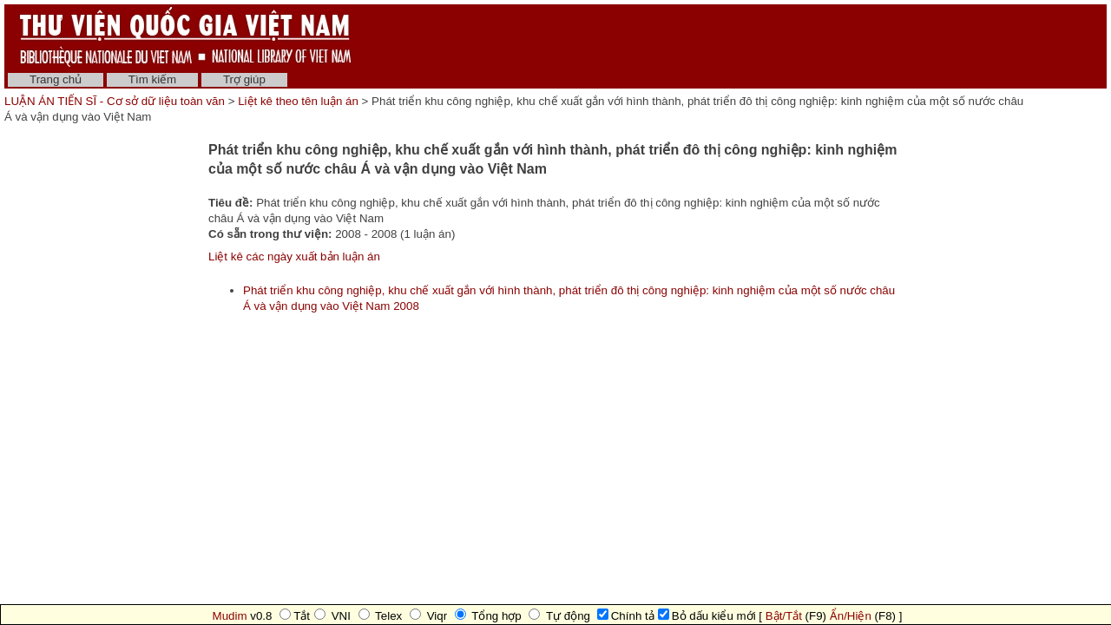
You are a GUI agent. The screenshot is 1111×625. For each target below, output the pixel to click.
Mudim (230, 615)
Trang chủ (56, 79)
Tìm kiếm (152, 79)
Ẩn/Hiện (850, 615)
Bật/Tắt (784, 615)
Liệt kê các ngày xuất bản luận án (294, 256)
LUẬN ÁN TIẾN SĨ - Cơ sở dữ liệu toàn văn (116, 101)
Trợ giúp (244, 79)
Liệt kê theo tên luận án (298, 101)
